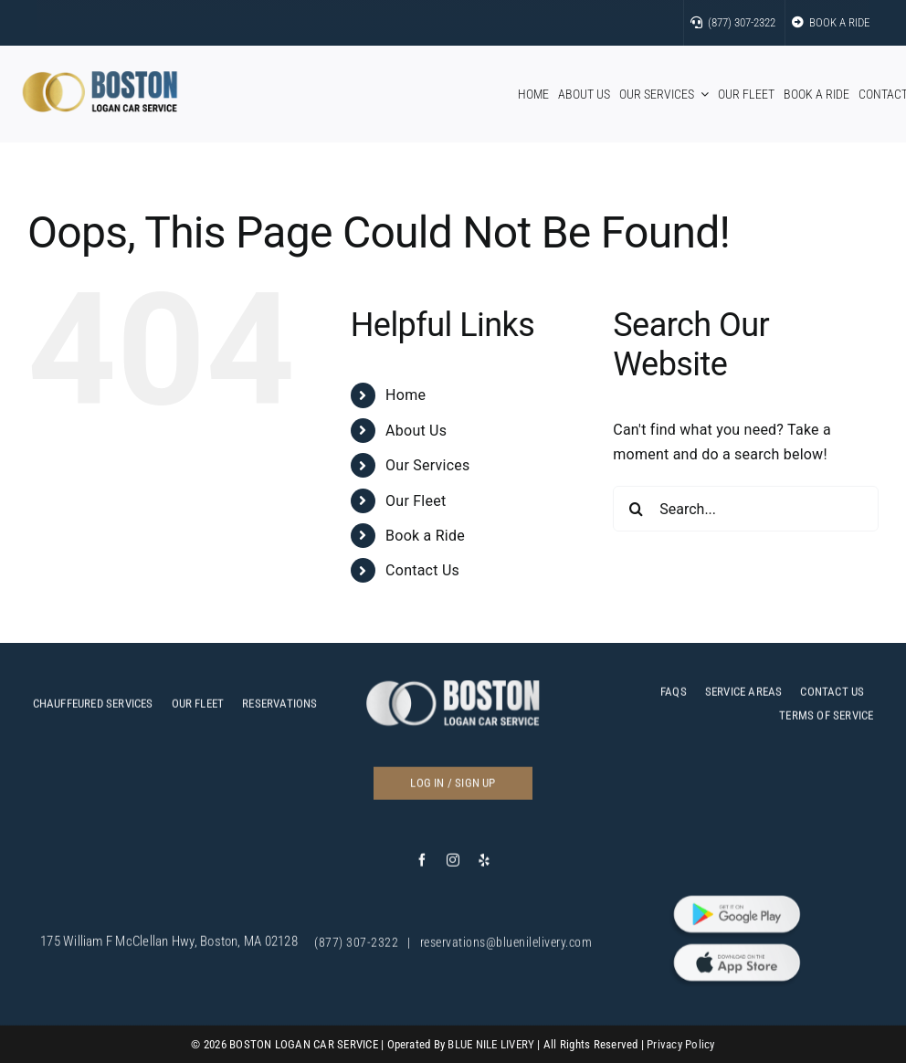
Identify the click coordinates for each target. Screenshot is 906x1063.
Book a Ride (425, 535)
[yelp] (484, 865)
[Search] (635, 509)
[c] (452, 691)
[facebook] (422, 865)
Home (405, 395)
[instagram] (453, 865)
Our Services (427, 465)
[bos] (100, 78)
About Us (416, 430)
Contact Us (422, 570)
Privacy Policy (680, 1044)
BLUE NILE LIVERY (491, 1044)
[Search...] (746, 509)
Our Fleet (415, 501)
